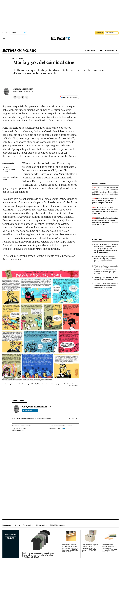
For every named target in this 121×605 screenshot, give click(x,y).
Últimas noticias (99, 183)
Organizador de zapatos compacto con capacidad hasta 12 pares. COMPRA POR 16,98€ (90, 548)
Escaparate (6, 525)
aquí (63, 428)
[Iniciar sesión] (112, 32)
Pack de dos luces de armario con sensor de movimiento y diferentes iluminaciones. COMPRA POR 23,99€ (70, 548)
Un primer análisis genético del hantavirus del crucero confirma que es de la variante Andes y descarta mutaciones (105, 259)
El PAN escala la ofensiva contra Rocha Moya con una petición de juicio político (104, 201)
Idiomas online (41, 525)
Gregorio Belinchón (23, 89)
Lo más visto (97, 240)
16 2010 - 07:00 (25, 91)
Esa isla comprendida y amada (8, 169)
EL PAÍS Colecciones (57, 525)
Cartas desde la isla (111, 51)
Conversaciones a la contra (94, 51)
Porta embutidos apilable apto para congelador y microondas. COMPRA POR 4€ (109, 548)
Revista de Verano (19, 50)
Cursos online (28, 525)
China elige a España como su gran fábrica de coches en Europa (106, 278)
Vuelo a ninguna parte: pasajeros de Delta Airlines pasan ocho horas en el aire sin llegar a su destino (105, 210)
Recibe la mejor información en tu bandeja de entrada (33, 418)
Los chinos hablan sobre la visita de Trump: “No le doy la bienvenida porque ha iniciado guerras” (106, 285)
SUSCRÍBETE (99, 33)
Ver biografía (30, 410)
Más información (18, 431)
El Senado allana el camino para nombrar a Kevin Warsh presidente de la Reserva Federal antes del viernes (105, 221)
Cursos (17, 525)
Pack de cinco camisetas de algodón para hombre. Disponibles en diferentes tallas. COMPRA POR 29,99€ (38, 555)
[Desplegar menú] (4, 38)
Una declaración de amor (10, 178)
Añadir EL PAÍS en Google (69, 97)
